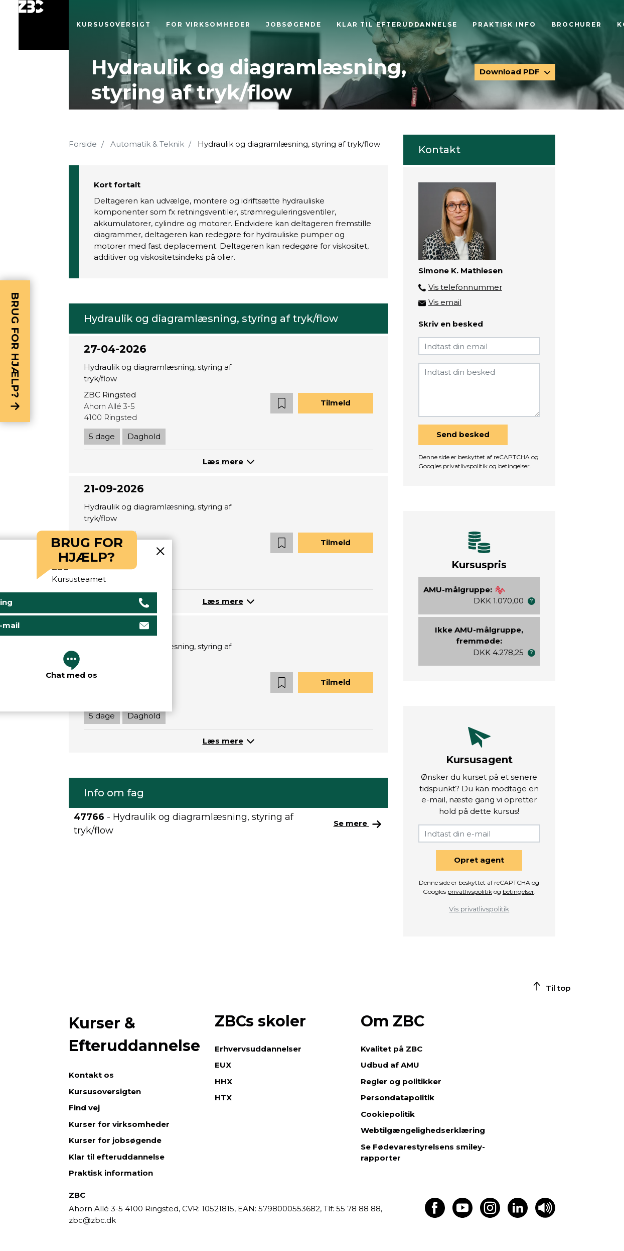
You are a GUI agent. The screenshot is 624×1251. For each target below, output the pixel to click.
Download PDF (511, 71)
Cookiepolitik (388, 1114)
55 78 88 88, (358, 1208)
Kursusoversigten (105, 1091)
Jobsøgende (294, 24)
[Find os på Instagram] (490, 1215)
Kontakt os (91, 1075)
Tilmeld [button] (336, 402)
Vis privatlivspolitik (479, 909)
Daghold (144, 436)
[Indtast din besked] (479, 390)
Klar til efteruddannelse (397, 24)
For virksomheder (208, 24)
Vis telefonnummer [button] (465, 287)
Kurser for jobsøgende (115, 1140)
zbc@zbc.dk (92, 1220)
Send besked (463, 434)
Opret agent (479, 860)
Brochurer (576, 24)
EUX (223, 1065)
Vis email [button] (444, 302)
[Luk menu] (44, 25)
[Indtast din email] (479, 346)
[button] (281, 403)
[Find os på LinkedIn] (518, 1215)
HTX (223, 1097)
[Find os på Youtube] (462, 1215)
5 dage (102, 436)
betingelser (514, 466)
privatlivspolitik (465, 466)
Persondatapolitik (397, 1097)
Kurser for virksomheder (119, 1124)
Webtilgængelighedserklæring (423, 1130)
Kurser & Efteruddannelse (134, 1034)
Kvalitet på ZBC (391, 1049)
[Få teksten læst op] (545, 1215)
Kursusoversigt (113, 24)
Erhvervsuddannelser (258, 1049)
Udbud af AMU (390, 1065)
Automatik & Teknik (147, 144)
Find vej (84, 1107)
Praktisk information (111, 1173)
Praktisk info (504, 24)
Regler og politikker (401, 1081)
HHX (223, 1081)
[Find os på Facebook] (435, 1215)
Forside (83, 144)
